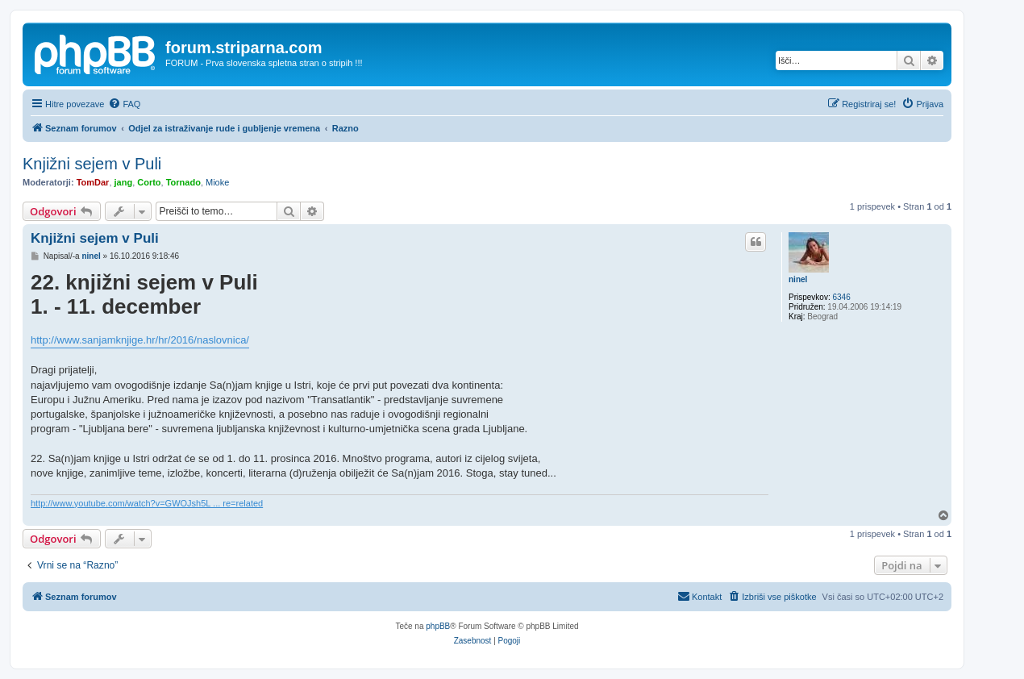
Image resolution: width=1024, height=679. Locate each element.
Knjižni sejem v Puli (92, 164)
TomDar (93, 182)
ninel (798, 279)
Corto (148, 182)
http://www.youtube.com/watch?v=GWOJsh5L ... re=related (147, 503)
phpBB (438, 626)
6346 (841, 297)
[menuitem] (124, 104)
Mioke (217, 182)
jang (123, 182)
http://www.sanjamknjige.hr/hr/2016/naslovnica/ (140, 340)
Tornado (183, 182)
